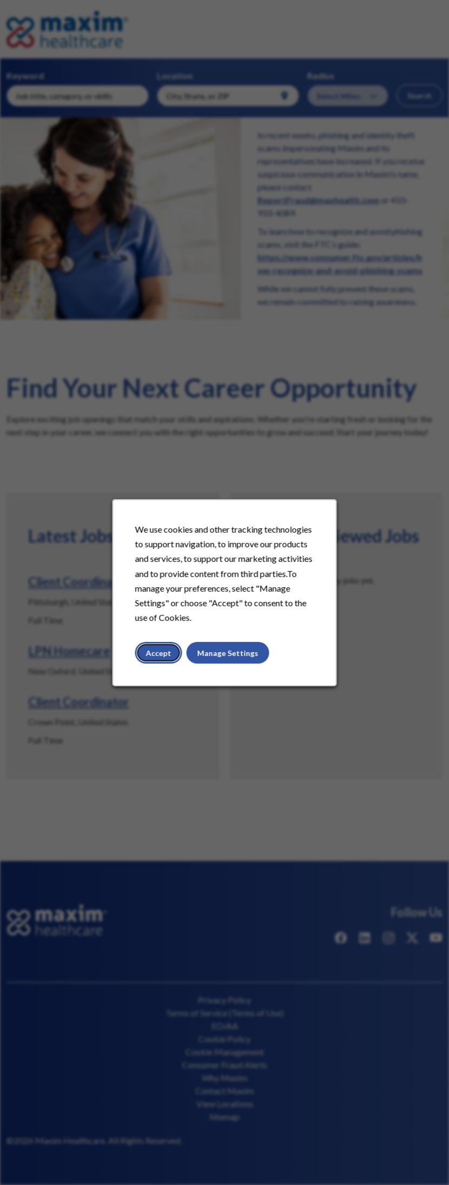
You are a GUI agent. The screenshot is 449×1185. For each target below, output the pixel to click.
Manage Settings (228, 652)
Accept (158, 652)
